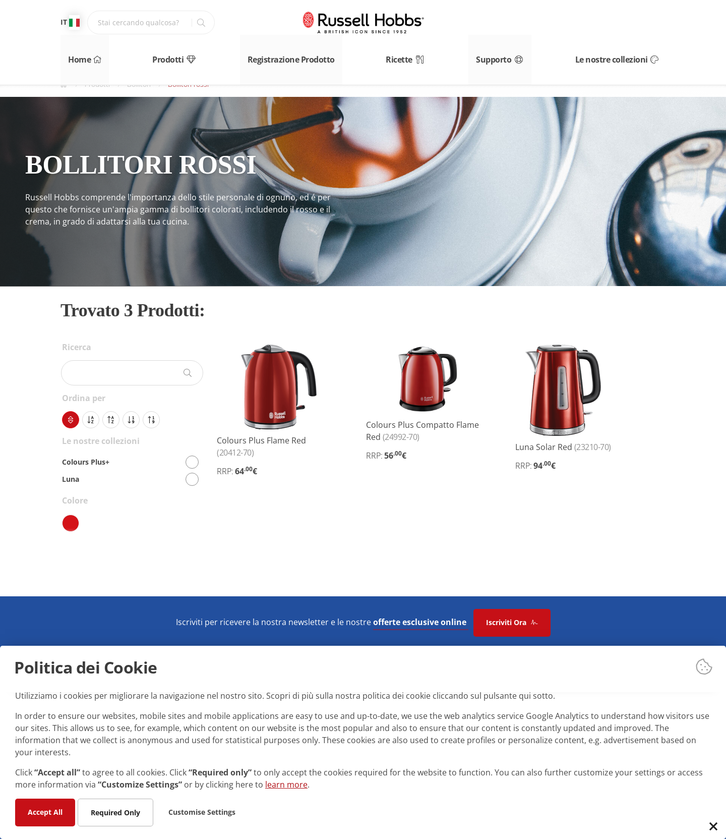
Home (75, 54)
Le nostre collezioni (629, 54)
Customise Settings (201, 811)
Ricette (408, 54)
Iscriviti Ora (512, 622)
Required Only (115, 812)
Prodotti (173, 54)
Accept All (45, 811)
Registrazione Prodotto (291, 54)
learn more (286, 784)
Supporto (509, 54)
